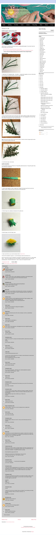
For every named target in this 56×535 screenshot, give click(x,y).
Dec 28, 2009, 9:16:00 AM (9, 378)
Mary (6, 289)
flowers (5, 263)
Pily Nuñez (7, 497)
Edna (6, 431)
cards (41, 44)
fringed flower (22, 253)
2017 (41, 78)
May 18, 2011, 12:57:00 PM (9, 442)
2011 (41, 84)
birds (40, 40)
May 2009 (42, 118)
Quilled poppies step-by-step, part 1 (47, 100)
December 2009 (43, 88)
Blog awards (43, 110)
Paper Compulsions (8, 405)
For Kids (16, 24)
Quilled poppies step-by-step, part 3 (47, 97)
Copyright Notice (23, 527)
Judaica (28, 24)
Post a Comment (7, 514)
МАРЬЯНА (7, 282)
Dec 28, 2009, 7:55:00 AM (9, 372)
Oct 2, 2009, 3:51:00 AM (9, 315)
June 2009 (43, 117)
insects (41, 53)
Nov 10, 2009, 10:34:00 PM (9, 327)
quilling (13, 263)
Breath (6, 311)
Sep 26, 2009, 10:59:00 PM (9, 271)
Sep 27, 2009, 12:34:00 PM (9, 293)
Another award (43, 95)
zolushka (7, 275)
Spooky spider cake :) (44, 101)
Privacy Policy (29, 527)
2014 (41, 79)
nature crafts (42, 58)
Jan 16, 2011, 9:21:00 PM (9, 414)
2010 (41, 85)
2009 (41, 87)
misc (40, 57)
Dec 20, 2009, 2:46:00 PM (9, 342)
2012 (41, 82)
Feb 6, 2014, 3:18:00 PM (9, 500)
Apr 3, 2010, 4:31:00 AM (9, 385)
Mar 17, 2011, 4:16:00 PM (9, 428)
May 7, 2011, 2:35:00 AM (9, 436)
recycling (41, 66)
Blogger (32, 531)
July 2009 (42, 115)
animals (41, 39)
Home (4, 24)
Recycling (35, 24)
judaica (41, 54)
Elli (5, 267)
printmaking (42, 63)
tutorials (15, 263)
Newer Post (4, 519)
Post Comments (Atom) (10, 521)
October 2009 (43, 91)
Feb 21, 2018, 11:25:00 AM (9, 512)
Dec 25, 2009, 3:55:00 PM (9, 365)
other (40, 59)
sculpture (41, 67)
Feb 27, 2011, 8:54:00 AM (9, 422)
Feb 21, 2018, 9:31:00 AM (9, 506)
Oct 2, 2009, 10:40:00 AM (9, 321)
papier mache (42, 62)
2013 (41, 81)
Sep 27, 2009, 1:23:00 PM (9, 301)
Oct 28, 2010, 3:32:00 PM (9, 402)
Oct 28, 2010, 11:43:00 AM (9, 396)
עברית (52, 24)
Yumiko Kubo (7, 446)
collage (41, 48)
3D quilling (41, 37)
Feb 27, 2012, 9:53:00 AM (9, 456)
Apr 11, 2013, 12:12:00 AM (9, 483)
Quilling (9, 24)
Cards (22, 24)
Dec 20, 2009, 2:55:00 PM (9, 348)
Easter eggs (42, 49)
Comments (41, 134)
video (41, 71)
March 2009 (43, 121)
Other (41, 24)
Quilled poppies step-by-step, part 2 (47, 98)
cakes (41, 43)
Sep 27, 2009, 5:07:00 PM (9, 308)
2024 (41, 75)
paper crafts (9, 263)
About (46, 24)
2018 (41, 76)
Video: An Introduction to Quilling (46, 94)
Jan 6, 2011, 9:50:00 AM (9, 408)
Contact (33, 527)
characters (41, 45)
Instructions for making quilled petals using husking (12, 49)
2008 (41, 124)
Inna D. (6, 305)
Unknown (7, 296)
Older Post (33, 519)
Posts (40, 132)
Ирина (6, 324)
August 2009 (43, 114)
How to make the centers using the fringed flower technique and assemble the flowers (18, 50)
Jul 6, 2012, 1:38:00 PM (9, 462)
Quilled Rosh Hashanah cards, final (47, 105)
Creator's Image (28, 476)
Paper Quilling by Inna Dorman (46, 127)
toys (40, 68)
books (41, 41)
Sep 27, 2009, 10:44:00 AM (9, 286)
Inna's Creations (14, 8)
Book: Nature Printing (44, 112)
